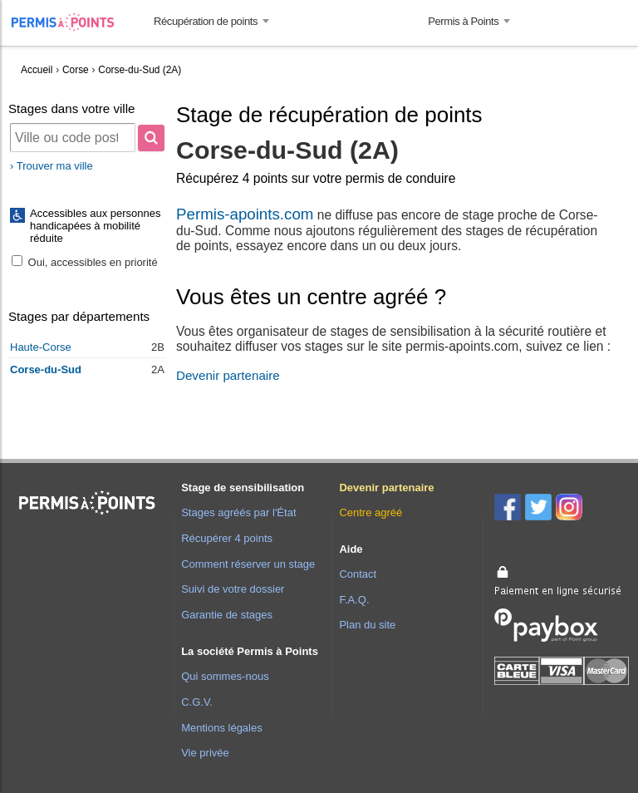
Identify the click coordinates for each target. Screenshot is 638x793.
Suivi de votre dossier (232, 589)
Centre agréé (370, 512)
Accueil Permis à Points (71, 22)
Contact (357, 574)
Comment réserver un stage (248, 564)
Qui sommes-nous (224, 676)
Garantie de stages (226, 614)
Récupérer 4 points (226, 538)
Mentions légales (222, 728)
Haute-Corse (40, 347)
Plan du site (367, 624)
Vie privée (205, 752)
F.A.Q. (354, 600)
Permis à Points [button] (463, 21)
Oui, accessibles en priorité (85, 262)
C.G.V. (197, 702)
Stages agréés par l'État (238, 512)
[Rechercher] (151, 138)
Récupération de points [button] (206, 21)
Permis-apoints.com (244, 214)
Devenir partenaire (228, 375)
